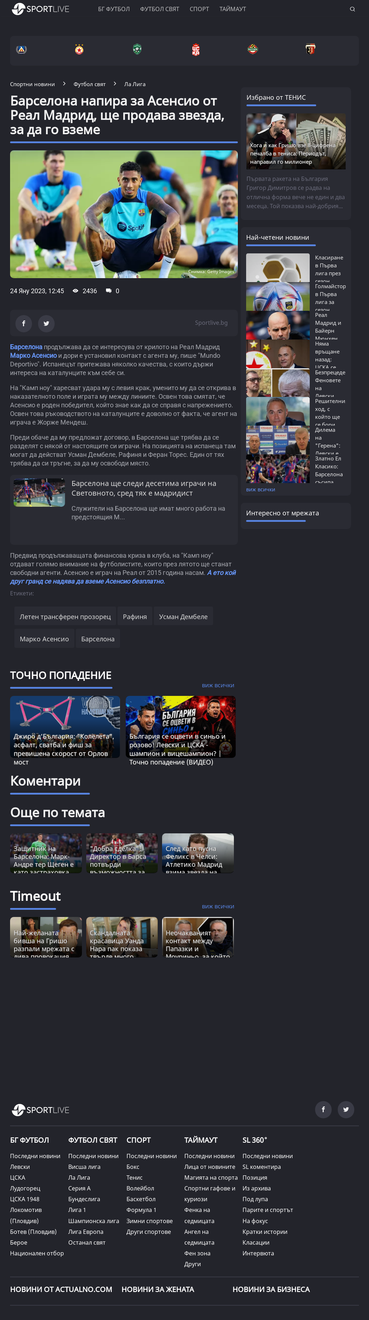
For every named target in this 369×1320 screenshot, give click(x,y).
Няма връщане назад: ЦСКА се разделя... (327, 359)
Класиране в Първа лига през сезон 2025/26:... (329, 273)
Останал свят (87, 1242)
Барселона (26, 347)
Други (192, 1264)
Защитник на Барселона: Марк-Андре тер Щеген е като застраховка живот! (44, 864)
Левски (20, 1167)
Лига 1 (77, 1210)
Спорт (199, 9)
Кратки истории (265, 1232)
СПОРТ (138, 1140)
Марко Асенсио (33, 355)
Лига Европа (85, 1232)
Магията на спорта (211, 1177)
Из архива (257, 1188)
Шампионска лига (93, 1221)
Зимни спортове (149, 1221)
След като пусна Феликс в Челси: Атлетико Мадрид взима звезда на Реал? (194, 864)
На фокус (255, 1221)
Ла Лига (79, 1177)
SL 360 (255, 1139)
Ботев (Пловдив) (33, 1232)
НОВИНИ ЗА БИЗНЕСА (271, 1289)
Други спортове (148, 1232)
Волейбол (140, 1188)
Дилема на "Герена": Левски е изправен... (330, 445)
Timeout (35, 896)
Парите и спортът (268, 1210)
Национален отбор (37, 1253)
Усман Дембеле (183, 616)
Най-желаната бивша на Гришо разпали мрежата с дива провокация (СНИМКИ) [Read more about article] (44, 948)
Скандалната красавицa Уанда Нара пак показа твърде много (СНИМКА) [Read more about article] (117, 948)
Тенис (134, 1177)
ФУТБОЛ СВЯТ (92, 1140)
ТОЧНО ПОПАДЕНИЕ (60, 675)
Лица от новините (209, 1167)
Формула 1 (141, 1210)
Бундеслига (84, 1199)
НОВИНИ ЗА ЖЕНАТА (157, 1289)
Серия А (79, 1188)
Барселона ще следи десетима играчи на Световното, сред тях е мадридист (144, 488)
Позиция (255, 1177)
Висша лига (84, 1167)
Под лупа (255, 1199)
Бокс (132, 1167)
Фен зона (197, 1253)
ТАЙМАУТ (200, 1140)
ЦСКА (17, 1177)
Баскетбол (141, 1199)
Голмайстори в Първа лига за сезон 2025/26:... (332, 301)
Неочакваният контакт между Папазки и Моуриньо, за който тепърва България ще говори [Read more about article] (198, 952)
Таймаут (233, 9)
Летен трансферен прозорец (65, 616)
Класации (256, 1242)
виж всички (260, 489)
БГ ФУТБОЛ (114, 9)
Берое (18, 1242)
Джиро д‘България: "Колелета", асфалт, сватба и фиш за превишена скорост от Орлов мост (64, 749)
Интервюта (258, 1253)
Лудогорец (25, 1188)
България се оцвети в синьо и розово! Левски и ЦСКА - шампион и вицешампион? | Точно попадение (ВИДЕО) (177, 749)
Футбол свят (159, 9)
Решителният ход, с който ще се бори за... (333, 416)
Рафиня (135, 616)
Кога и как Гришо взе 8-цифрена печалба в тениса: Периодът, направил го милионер (293, 153)
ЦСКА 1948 (25, 1199)
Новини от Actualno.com (61, 1289)
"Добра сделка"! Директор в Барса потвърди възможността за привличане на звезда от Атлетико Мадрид (120, 872)
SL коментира (262, 1167)
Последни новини (35, 1156)
